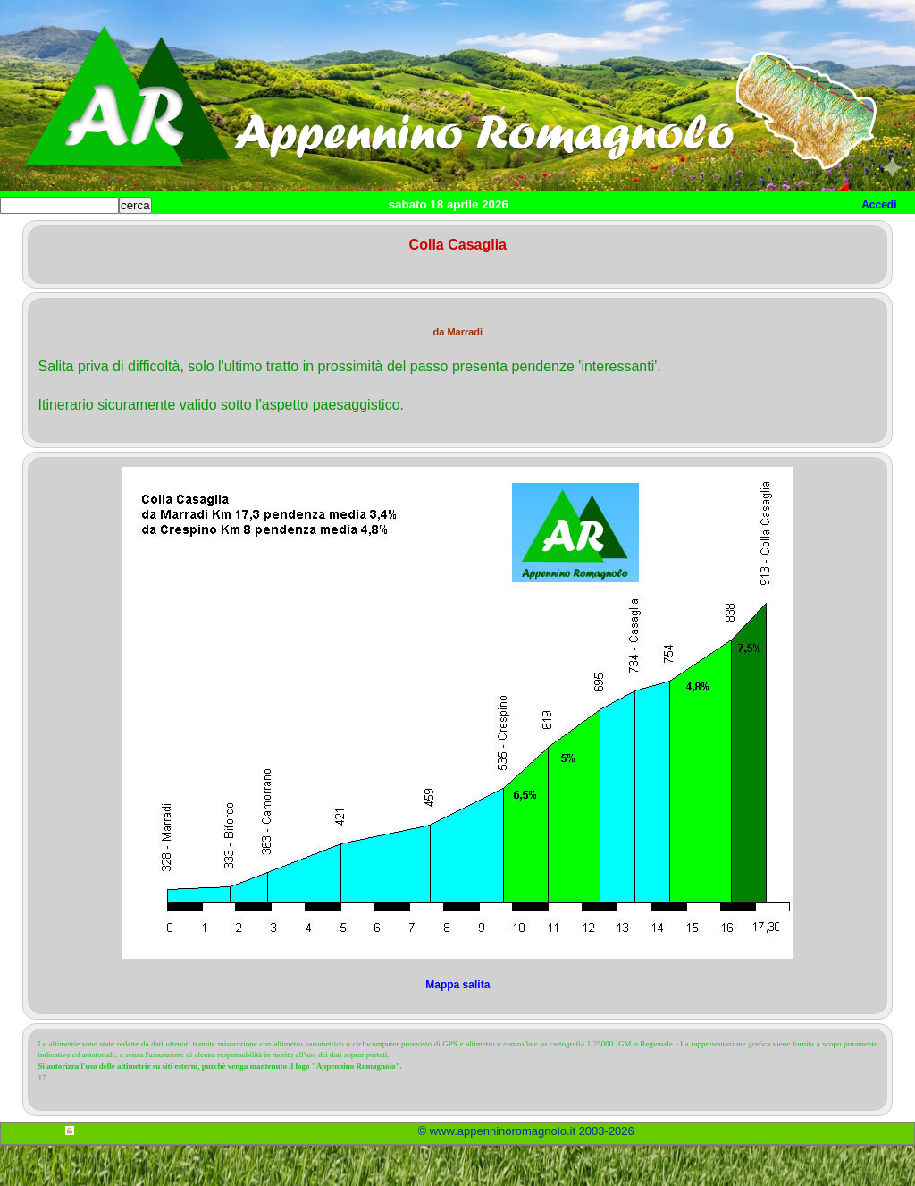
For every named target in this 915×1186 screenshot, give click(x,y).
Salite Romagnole (276, 233)
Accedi (878, 205)
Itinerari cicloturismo (411, 233)
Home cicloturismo (149, 233)
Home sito (41, 233)
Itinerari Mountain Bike (562, 233)
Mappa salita (457, 1025)
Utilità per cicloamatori (717, 233)
